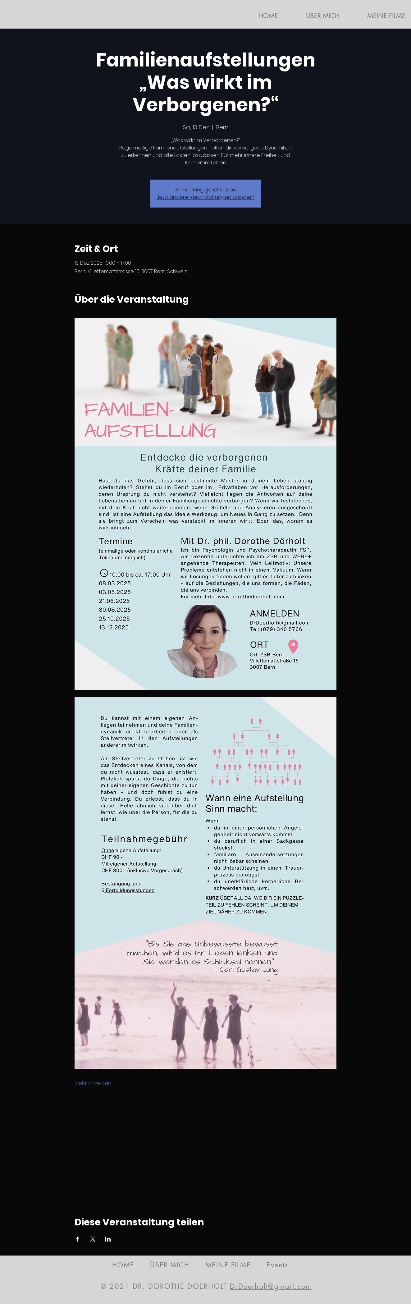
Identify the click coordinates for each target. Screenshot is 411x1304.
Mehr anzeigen (93, 1083)
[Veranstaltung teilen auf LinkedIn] (108, 1239)
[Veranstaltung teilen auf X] (93, 1239)
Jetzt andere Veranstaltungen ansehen (205, 197)
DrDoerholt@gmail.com (271, 1286)
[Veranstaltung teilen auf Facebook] (77, 1239)
